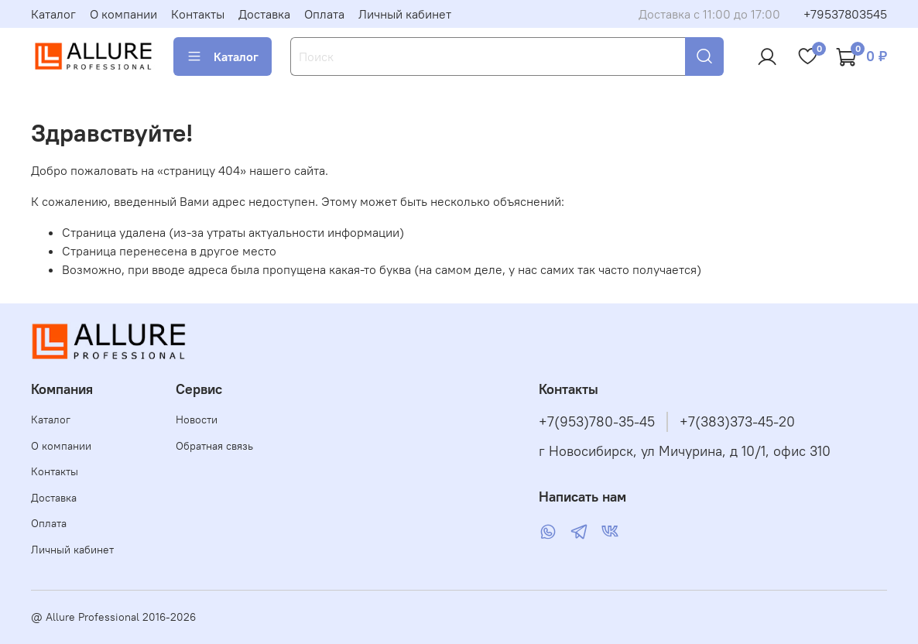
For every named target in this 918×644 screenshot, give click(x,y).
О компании (123, 14)
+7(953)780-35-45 (597, 421)
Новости (197, 419)
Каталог (53, 14)
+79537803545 (845, 14)
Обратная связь (214, 446)
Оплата (324, 14)
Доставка (264, 14)
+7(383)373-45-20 (737, 421)
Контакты (197, 14)
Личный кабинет (404, 14)
